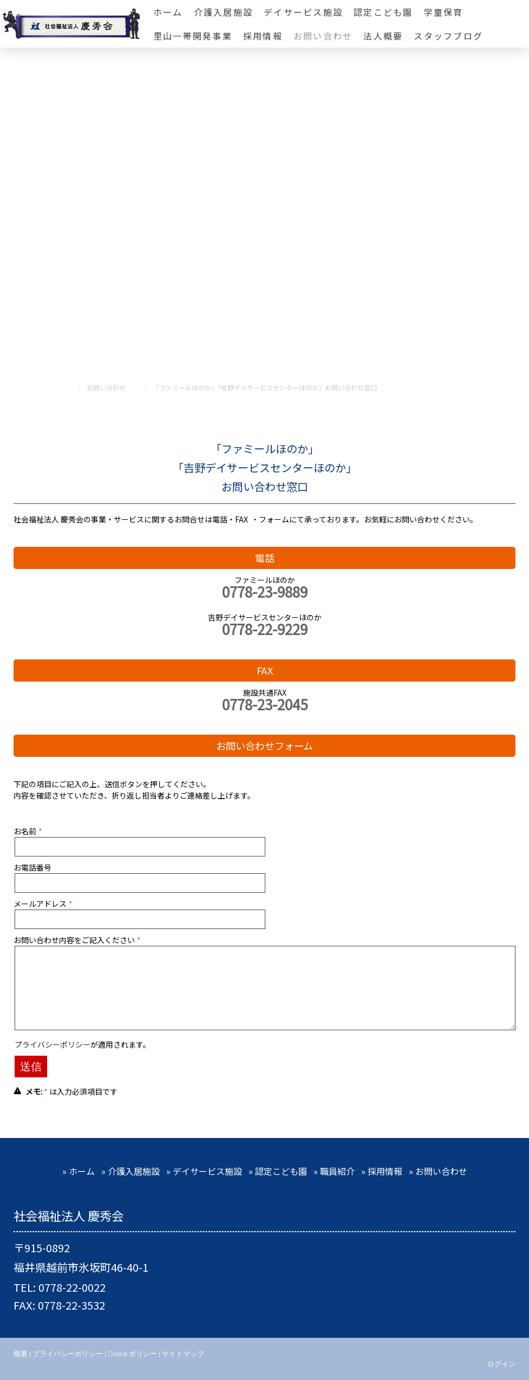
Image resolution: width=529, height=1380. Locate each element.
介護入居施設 (223, 11)
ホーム (168, 11)
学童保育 (443, 11)
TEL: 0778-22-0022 (60, 1287)
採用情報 (263, 35)
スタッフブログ (448, 35)
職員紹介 (337, 1171)
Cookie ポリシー (132, 1354)
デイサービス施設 (303, 11)
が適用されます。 (83, 1044)
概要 (21, 1354)
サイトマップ (183, 1354)
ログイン (501, 1364)
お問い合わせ (322, 35)
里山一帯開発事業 (192, 35)
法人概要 (383, 35)
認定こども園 (383, 11)
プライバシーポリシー (52, 1044)
